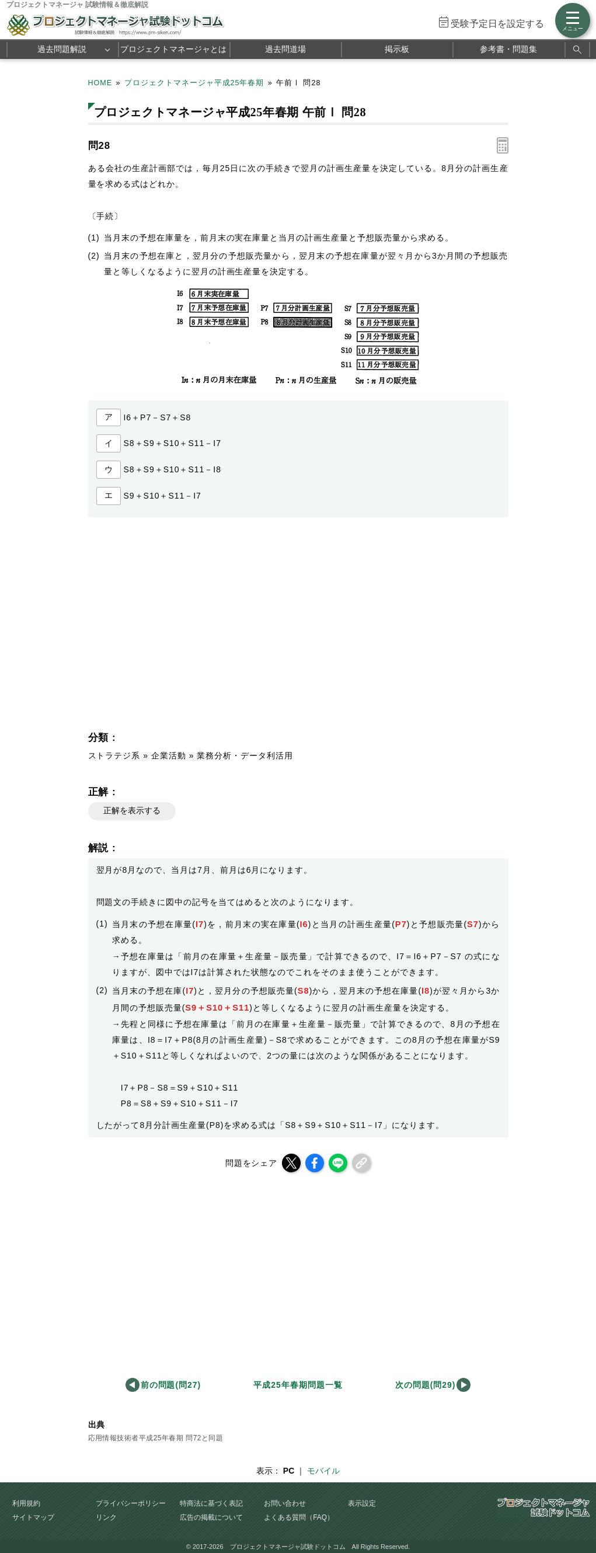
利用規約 (26, 1503)
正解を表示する (132, 810)
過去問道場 (285, 49)
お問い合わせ (285, 1503)
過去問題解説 (61, 49)
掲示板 (397, 49)
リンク (106, 1517)
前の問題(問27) (171, 1385)
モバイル (323, 1470)
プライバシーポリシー (131, 1503)
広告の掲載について (211, 1517)
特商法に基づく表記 (211, 1503)
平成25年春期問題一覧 (297, 1385)
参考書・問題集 (508, 49)
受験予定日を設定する (497, 24)
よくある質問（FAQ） (299, 1517)
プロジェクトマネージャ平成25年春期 (194, 83)
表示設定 (362, 1503)
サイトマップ (33, 1517)
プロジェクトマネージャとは (173, 49)
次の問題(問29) (425, 1385)
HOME (100, 83)
